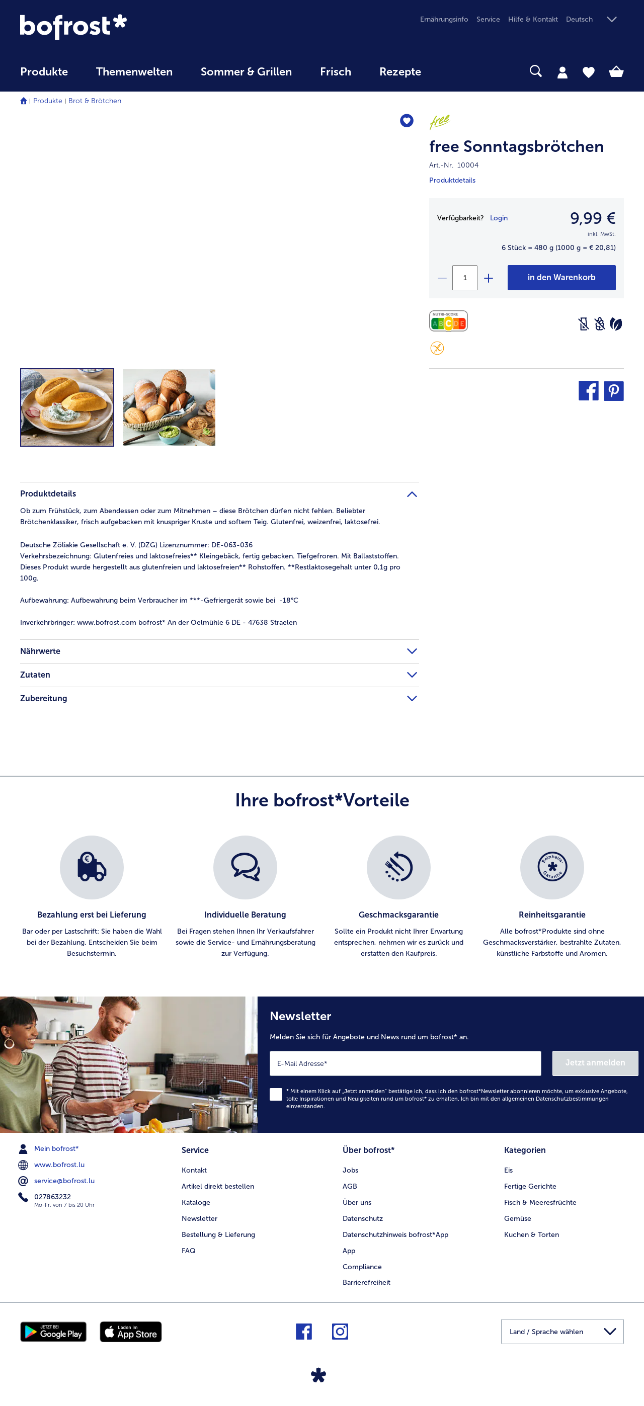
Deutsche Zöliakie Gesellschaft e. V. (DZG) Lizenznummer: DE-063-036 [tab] (136, 545)
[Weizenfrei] (600, 324)
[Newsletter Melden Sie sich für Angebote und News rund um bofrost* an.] (451, 1065)
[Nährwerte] (451, 321)
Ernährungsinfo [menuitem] (444, 19)
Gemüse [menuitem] (517, 1218)
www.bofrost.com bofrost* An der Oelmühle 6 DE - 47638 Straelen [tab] (158, 622)
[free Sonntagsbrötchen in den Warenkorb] (562, 277)
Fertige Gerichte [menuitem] (530, 1186)
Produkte (47, 101)
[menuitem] (44, 77)
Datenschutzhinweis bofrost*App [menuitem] (395, 1234)
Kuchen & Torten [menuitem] (531, 1234)
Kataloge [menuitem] (196, 1202)
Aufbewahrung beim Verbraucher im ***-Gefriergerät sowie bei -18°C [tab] (159, 600)
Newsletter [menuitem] (199, 1218)
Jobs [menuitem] (350, 1170)
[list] (322, 897)
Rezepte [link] (400, 71)
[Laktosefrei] (584, 324)
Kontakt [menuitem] (194, 1170)
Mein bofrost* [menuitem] (49, 1149)
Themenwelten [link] (134, 71)
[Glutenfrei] (437, 348)
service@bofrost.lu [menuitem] (57, 1181)
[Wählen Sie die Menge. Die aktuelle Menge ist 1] (464, 277)
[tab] (562, 72)
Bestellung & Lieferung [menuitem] (218, 1234)
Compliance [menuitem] (362, 1267)
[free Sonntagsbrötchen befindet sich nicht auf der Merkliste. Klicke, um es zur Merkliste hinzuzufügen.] (406, 121)
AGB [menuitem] (350, 1186)
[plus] (488, 277)
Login (499, 218)
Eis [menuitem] (508, 1170)
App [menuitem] (349, 1251)
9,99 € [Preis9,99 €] (593, 218)
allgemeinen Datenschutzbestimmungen (555, 1099)
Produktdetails (452, 180)
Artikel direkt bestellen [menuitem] (218, 1186)
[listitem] (92, 897)
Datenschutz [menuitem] (363, 1218)
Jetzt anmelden (595, 1062)
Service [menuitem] (488, 19)
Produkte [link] (44, 71)
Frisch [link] (335, 71)
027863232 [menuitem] (45, 1197)
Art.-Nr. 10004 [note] (453, 165)
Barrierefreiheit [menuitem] (366, 1282)
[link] (110, 27)
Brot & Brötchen (94, 101)
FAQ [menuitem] (189, 1251)
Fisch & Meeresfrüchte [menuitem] (540, 1202)
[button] (595, 20)
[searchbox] (456, 71)
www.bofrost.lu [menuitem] (52, 1165)
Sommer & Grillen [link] (246, 71)
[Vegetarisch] (616, 324)
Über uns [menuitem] (357, 1202)
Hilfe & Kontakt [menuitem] (533, 19)
